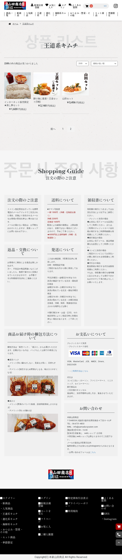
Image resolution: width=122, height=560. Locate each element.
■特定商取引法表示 (76, 498)
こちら (93, 452)
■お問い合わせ (107, 507)
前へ (53, 128)
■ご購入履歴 (45, 534)
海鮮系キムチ (60, 14)
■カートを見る (44, 512)
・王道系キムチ (9, 514)
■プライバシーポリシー (76, 504)
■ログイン (44, 498)
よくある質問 (76, 5)
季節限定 (111, 14)
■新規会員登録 (44, 504)
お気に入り (52, 5)
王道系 (39, 14)
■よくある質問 (107, 499)
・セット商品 (7, 537)
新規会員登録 (38, 5)
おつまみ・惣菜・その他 (80, 14)
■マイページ (44, 520)
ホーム (15, 24)
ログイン (63, 5)
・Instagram (109, 519)
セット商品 (99, 14)
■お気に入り (44, 528)
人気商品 (29, 14)
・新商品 (5, 503)
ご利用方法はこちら (79, 371)
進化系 (48, 14)
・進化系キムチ (9, 519)
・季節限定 (6, 542)
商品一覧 (9, 14)
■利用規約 (71, 511)
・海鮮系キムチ (9, 524)
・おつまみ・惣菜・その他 (11, 530)
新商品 (19, 14)
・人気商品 (6, 508)
